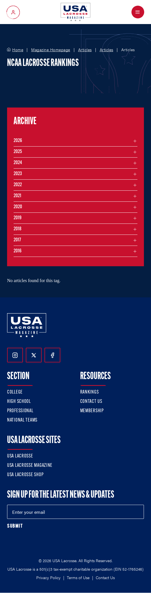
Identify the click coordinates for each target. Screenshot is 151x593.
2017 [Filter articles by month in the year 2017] (17, 240)
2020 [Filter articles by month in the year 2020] (18, 207)
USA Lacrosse (20, 456)
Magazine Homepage (50, 49)
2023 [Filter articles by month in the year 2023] (18, 174)
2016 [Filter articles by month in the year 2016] (18, 251)
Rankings (89, 392)
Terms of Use (78, 577)
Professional (20, 411)
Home (17, 49)
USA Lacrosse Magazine (29, 465)
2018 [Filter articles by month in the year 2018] (18, 229)
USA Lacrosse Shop (25, 475)
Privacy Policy (48, 577)
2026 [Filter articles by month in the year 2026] (18, 140)
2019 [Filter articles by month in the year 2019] (18, 218)
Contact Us (91, 401)
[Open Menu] (137, 12)
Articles (85, 49)
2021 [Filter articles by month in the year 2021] (17, 196)
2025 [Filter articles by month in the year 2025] (18, 151)
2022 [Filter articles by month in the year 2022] (18, 185)
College (15, 392)
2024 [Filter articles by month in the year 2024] (18, 163)
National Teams (22, 420)
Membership (92, 411)
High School (19, 401)
